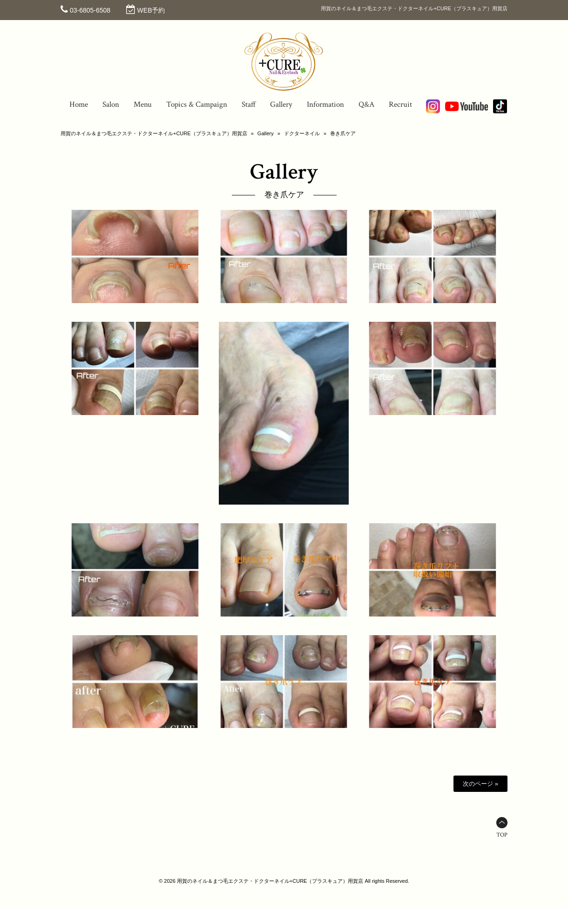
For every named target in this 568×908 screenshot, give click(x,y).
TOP (501, 835)
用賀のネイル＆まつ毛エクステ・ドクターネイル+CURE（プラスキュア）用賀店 (154, 133)
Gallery (265, 133)
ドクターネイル (302, 133)
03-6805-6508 (90, 10)
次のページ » (480, 783)
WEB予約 (151, 10)
